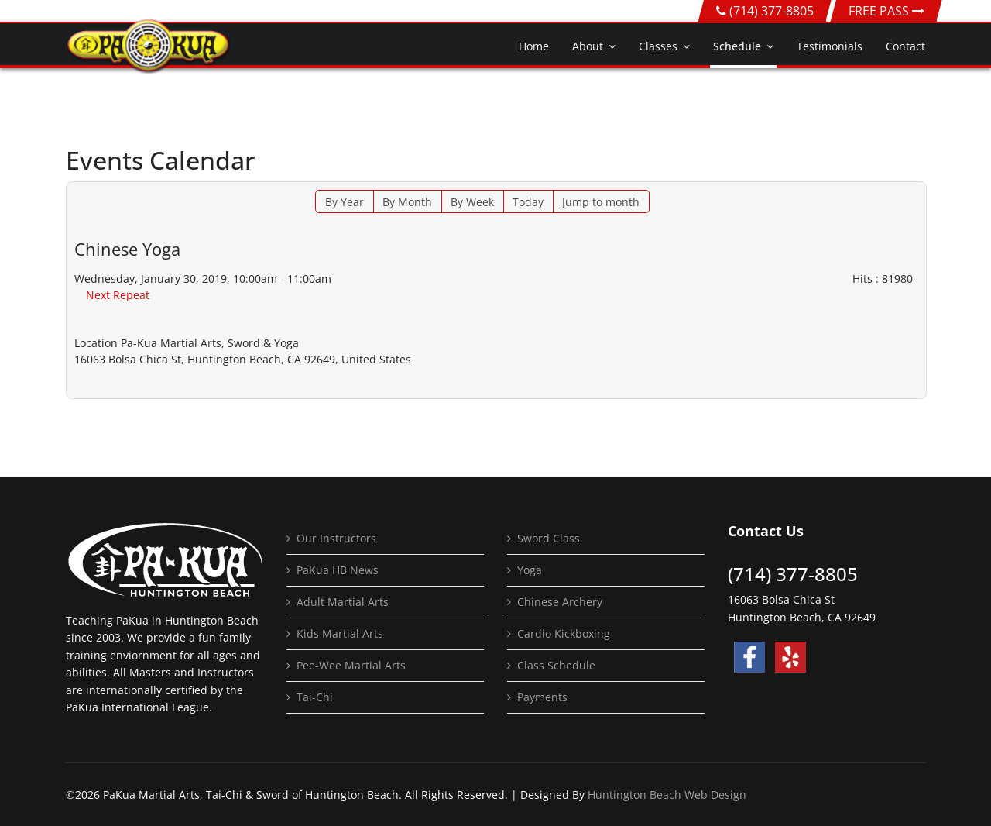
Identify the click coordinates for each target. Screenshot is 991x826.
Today (528, 201)
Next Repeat (117, 294)
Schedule (737, 46)
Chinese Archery (559, 601)
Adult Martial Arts (343, 601)
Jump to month (601, 201)
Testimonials (829, 46)
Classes (658, 46)
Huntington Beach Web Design (667, 794)
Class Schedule (556, 665)
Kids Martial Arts (340, 633)
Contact (905, 46)
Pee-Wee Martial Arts (351, 665)
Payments (542, 697)
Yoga (529, 570)
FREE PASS (886, 10)
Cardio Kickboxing (563, 633)
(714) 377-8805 (771, 10)
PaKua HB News (338, 570)
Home (534, 46)
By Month (407, 201)
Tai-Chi (315, 697)
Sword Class (548, 538)
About (587, 46)
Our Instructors (336, 538)
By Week (472, 201)
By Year (344, 201)
